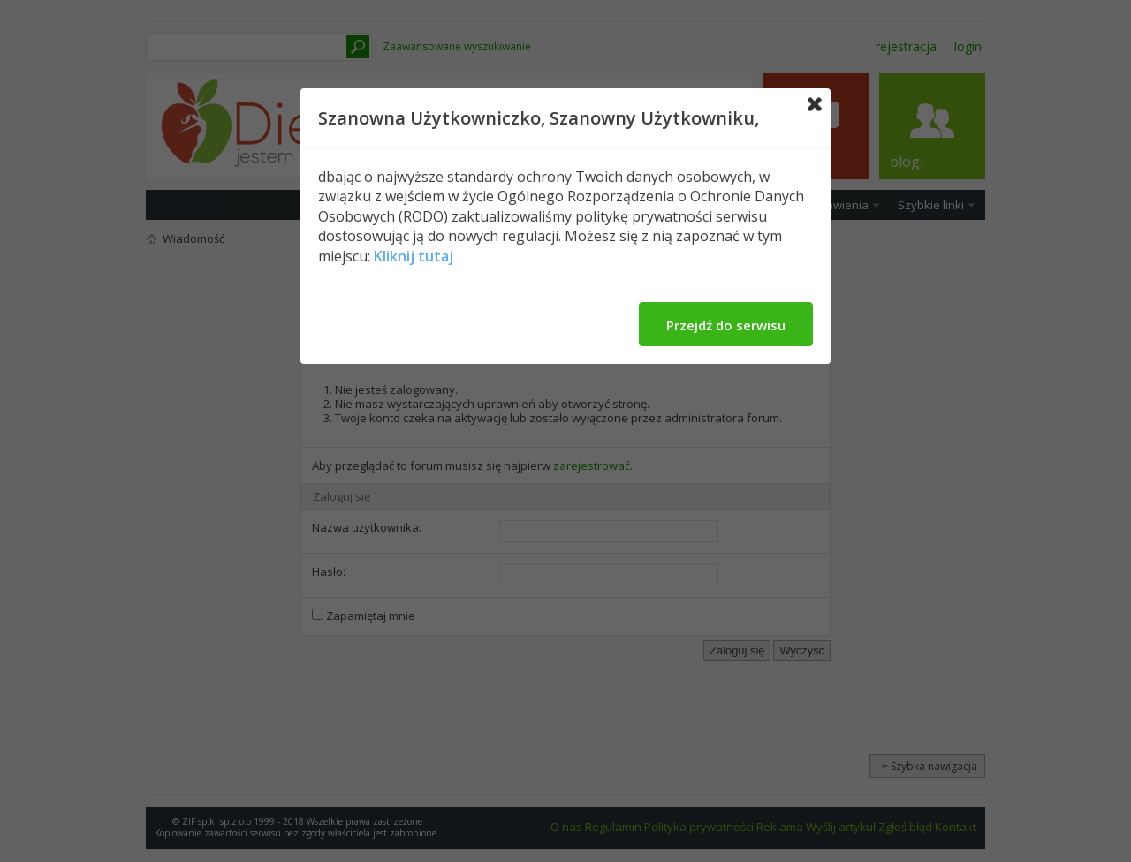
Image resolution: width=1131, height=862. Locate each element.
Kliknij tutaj (413, 256)
